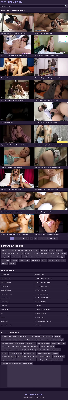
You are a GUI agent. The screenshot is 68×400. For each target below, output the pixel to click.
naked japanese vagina (44, 353)
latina (57, 260)
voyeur (4, 250)
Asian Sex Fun (5, 302)
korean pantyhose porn (20, 336)
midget (4, 257)
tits (17, 253)
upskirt (4, 253)
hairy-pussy (44, 250)
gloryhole (28, 253)
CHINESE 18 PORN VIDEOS (43, 282)
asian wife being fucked (47, 346)
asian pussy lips (55, 350)
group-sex (59, 250)
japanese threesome (38, 340)
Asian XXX (4, 305)
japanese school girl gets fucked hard (25, 360)
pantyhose (11, 253)
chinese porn (5, 274)
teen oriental (34, 346)
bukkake (63, 253)
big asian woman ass (15, 353)
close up (55, 353)
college (22, 260)
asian (57, 257)
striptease (5, 263)
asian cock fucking (59, 356)
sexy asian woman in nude (9, 340)
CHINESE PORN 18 (40, 290)
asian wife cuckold (24, 340)
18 (43, 238)
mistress (35, 253)
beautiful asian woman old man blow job (41, 336)
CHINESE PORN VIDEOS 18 (43, 278)
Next (55, 238)
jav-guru (51, 250)
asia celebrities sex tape (8, 356)
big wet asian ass (7, 360)
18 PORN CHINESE (40, 313)
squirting (51, 260)
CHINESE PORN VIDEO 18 (42, 286)
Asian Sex (38, 325)
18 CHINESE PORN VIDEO (42, 294)
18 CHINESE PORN (6, 325)
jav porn (3, 317)
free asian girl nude (45, 356)
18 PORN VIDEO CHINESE (42, 309)
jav (45, 257)
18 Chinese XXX (39, 317)
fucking (14, 257)
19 (47, 238)
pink (37, 250)
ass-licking (51, 257)
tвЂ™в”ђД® (61, 343)
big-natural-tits (29, 250)
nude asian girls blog (43, 343)
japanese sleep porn (29, 353)
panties (31, 257)
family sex (58, 336)
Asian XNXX (4, 309)
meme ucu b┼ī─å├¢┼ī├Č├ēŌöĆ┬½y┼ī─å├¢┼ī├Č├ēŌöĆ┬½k (31, 350)
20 (51, 238)
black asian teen (6, 336)
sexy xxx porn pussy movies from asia (13, 343)
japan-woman (36, 260)
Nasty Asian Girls (6, 282)
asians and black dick (8, 346)
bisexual (51, 253)
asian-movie (43, 253)
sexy (57, 253)
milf (19, 257)
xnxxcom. (4, 353)
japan (63, 257)
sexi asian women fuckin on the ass (28, 356)
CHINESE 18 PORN (40, 302)
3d (9, 257)
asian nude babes (7, 350)
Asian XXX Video (6, 290)
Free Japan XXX (5, 278)
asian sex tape (58, 360)
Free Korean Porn (6, 294)
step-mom (14, 260)
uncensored (38, 257)
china (21, 253)
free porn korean (51, 340)
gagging (20, 250)
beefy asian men (30, 343)
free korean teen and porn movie (11, 363)
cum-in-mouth (12, 250)
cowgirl (24, 257)
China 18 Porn (5, 286)
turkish (54, 343)
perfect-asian (5, 260)
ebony (27, 260)
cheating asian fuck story (45, 360)
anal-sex (44, 260)
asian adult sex (27, 363)
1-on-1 (63, 260)
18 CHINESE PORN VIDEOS (43, 321)
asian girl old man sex (22, 346)
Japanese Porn (5, 298)
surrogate (61, 340)
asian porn (38, 305)
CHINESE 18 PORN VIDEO (42, 298)
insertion (12, 263)
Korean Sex (4, 321)
